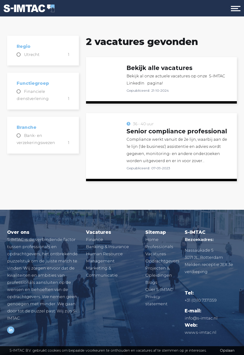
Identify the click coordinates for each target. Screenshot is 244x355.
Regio (23, 46)
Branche (26, 127)
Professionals (159, 246)
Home (151, 239)
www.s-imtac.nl (200, 332)
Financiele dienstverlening (43, 95)
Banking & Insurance (107, 246)
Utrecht (46, 54)
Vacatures (155, 253)
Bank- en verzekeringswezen (43, 139)
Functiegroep (33, 83)
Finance (94, 239)
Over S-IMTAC (159, 289)
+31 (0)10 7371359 (201, 300)
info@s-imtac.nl (201, 318)
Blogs (151, 282)
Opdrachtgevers (162, 261)
